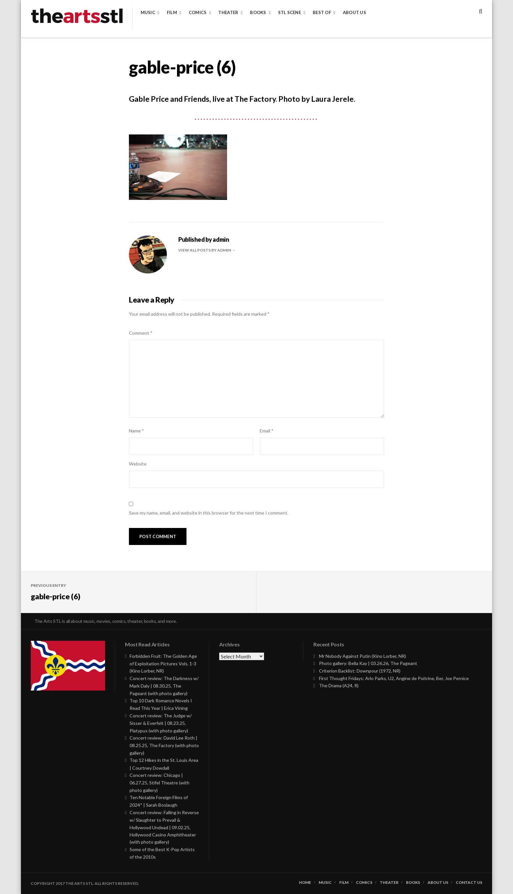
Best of (322, 12)
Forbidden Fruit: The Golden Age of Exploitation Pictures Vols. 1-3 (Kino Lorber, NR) (163, 663)
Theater (228, 12)
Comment (140, 333)
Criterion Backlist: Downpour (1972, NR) (359, 671)
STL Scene (289, 12)
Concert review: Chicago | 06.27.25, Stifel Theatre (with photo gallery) (159, 782)
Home (305, 882)
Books (258, 12)
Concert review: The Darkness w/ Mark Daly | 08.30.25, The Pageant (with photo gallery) (164, 685)
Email (267, 430)
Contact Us (469, 882)
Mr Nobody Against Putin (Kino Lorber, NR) (362, 656)
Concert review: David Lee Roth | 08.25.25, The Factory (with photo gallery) (164, 745)
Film (172, 12)
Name (136, 430)
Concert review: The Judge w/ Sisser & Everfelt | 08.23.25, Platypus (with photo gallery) (161, 723)
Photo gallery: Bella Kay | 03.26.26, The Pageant (368, 663)
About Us (354, 12)
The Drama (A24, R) (339, 685)
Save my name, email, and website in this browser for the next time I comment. (208, 513)
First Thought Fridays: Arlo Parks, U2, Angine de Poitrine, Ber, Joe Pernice (394, 678)
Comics (198, 12)
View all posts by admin (205, 250)
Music (148, 12)
